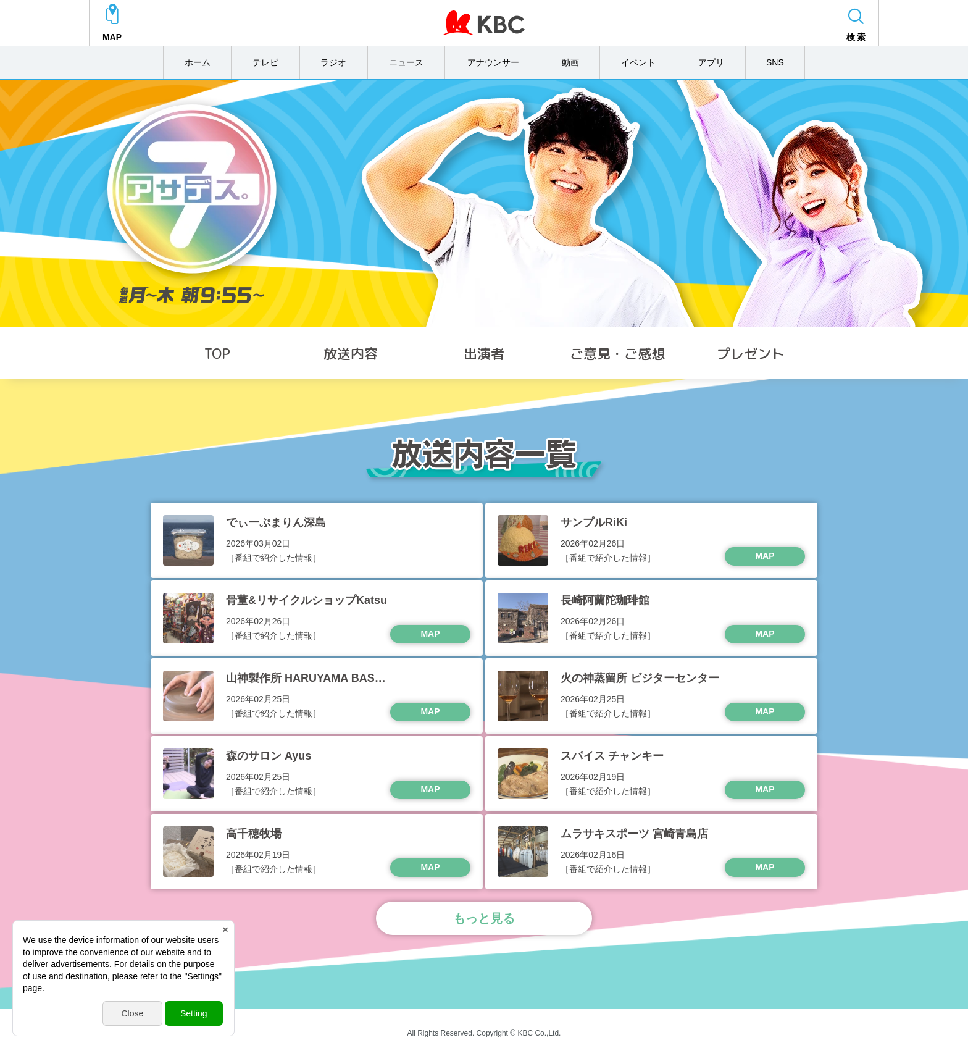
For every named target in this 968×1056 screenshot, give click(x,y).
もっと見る (484, 916)
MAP (764, 554)
